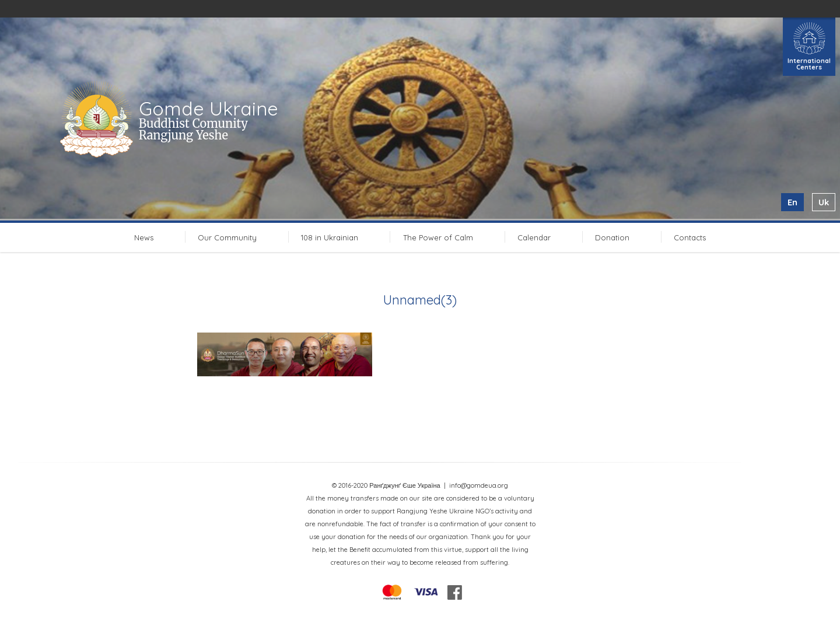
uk (823, 202)
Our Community (227, 237)
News (143, 237)
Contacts (690, 237)
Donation (612, 237)
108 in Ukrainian (329, 237)
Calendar (534, 237)
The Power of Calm (438, 237)
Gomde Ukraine (208, 108)
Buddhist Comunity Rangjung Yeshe (193, 129)
